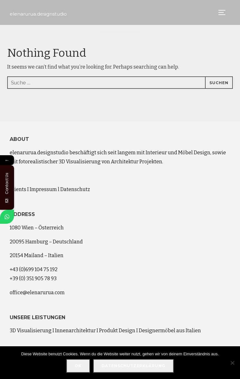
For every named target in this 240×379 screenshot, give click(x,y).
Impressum (43, 189)
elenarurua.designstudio (38, 14)
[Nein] (232, 363)
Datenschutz (75, 189)
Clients (18, 189)
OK (78, 365)
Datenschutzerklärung (133, 365)
